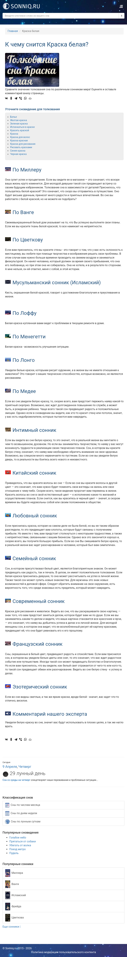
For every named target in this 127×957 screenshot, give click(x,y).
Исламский (15, 895)
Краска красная (19, 140)
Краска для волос (20, 137)
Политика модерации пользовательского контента (63, 952)
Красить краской (19, 130)
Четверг (24, 767)
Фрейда (13, 906)
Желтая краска (18, 120)
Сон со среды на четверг (16, 780)
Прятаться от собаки (22, 841)
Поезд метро (17, 849)
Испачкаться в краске (22, 127)
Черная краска (18, 154)
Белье (13, 116)
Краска (14, 133)
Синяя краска (17, 150)
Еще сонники (12, 926)
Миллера (14, 873)
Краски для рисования (22, 144)
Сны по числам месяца (22, 805)
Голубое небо (17, 837)
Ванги (12, 884)
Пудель (14, 853)
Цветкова (14, 917)
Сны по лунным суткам (22, 821)
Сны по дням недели (21, 813)
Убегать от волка (20, 845)
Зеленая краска (19, 123)
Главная (13, 31)
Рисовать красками (21, 147)
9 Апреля (10, 767)
